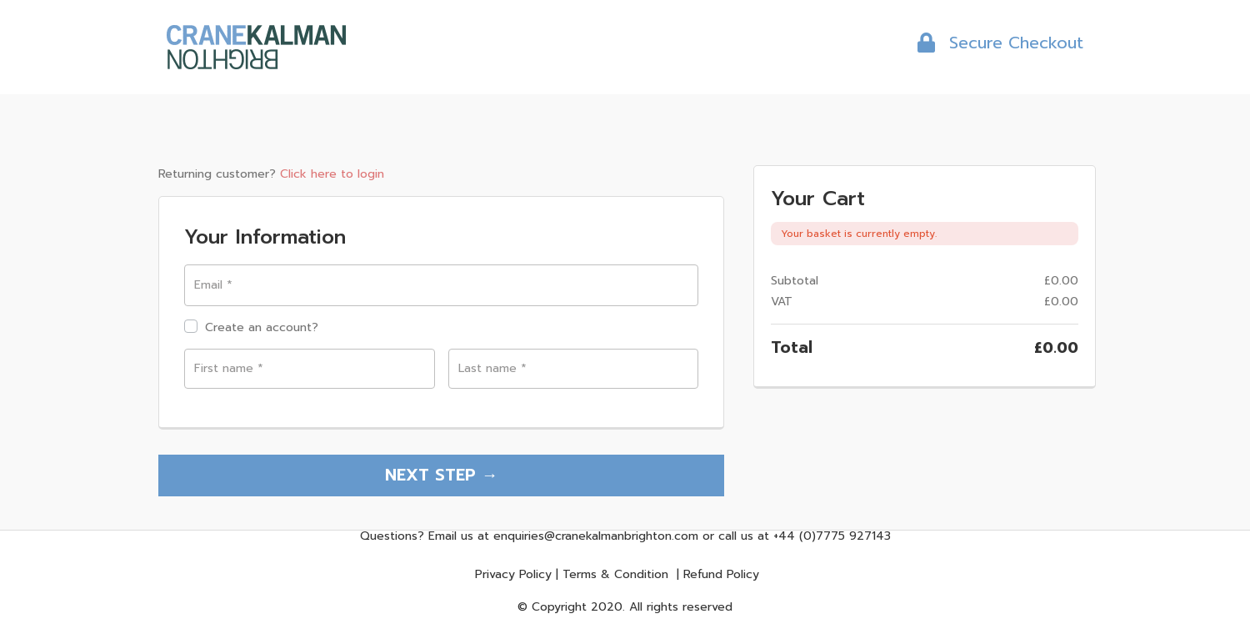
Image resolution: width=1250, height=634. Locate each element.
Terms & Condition (615, 577)
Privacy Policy (513, 577)
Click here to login (332, 174)
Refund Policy (721, 577)
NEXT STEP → (442, 475)
